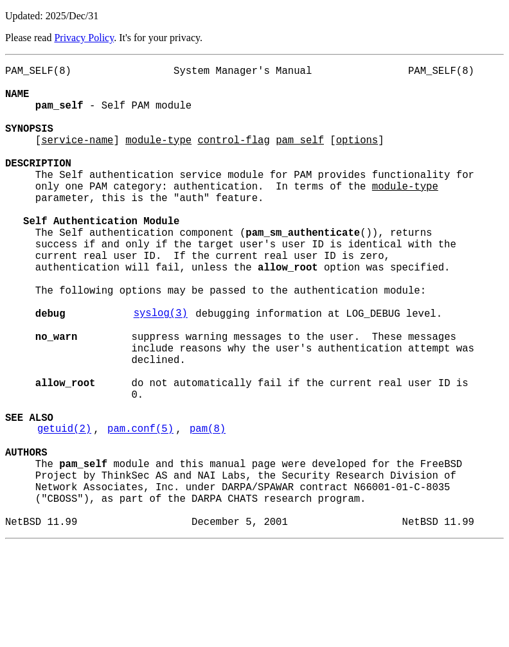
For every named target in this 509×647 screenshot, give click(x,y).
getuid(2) (64, 511)
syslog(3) (161, 369)
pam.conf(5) (140, 511)
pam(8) (208, 511)
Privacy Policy (84, 37)
